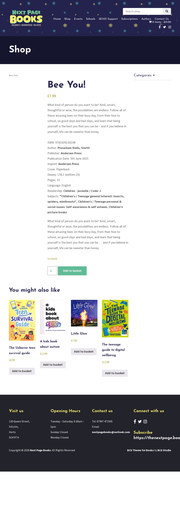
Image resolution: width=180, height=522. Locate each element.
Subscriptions (129, 19)
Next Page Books (40, 450)
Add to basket (72, 270)
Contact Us (162, 19)
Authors (146, 19)
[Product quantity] (52, 270)
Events (78, 19)
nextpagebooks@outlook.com (111, 432)
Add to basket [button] (22, 371)
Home (57, 19)
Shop (67, 19)
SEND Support (108, 19)
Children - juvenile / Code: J (82, 191)
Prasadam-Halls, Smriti (74, 148)
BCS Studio (164, 450)
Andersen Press (71, 153)
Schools (90, 19)
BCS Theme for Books (140, 450)
